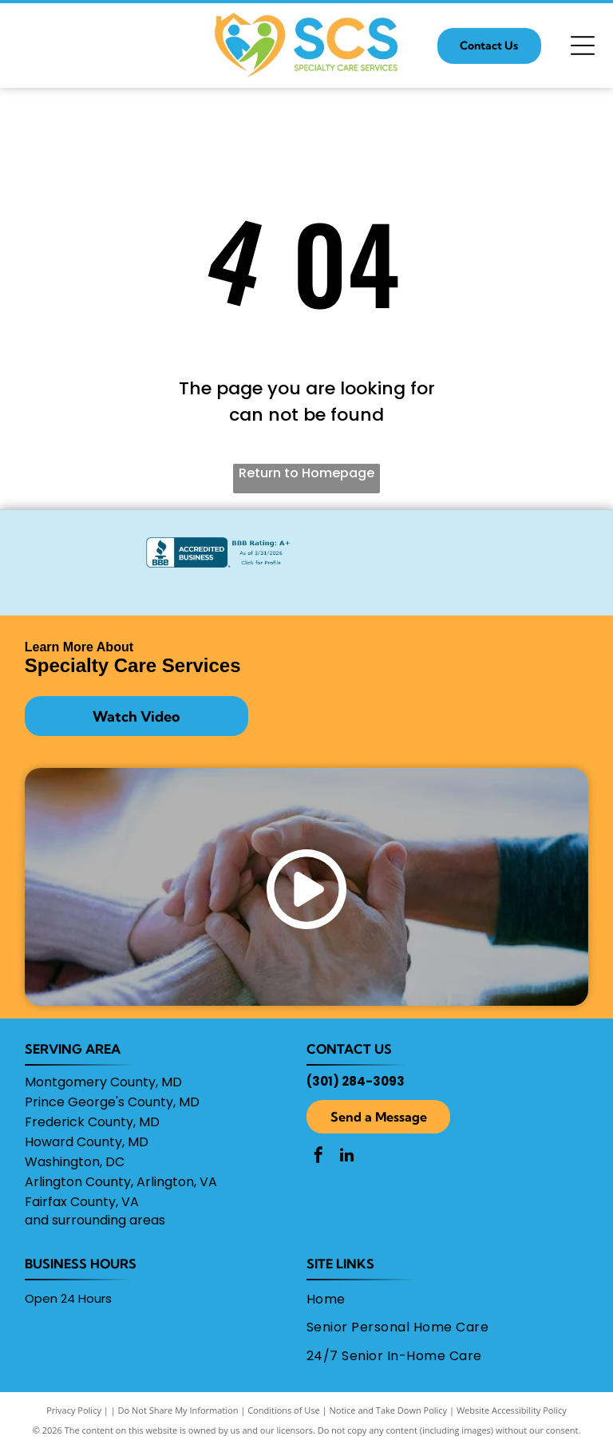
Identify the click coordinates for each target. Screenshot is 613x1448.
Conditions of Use (283, 1410)
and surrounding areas (95, 1220)
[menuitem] (441, 1299)
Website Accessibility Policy (512, 1410)
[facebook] (318, 1157)
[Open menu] (583, 45)
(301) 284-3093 (355, 1081)
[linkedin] (346, 1157)
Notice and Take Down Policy (389, 1410)
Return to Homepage (306, 473)
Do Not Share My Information (178, 1410)
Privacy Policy (73, 1410)
